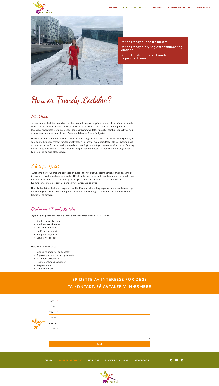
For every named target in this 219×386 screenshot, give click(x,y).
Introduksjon (203, 7)
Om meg (113, 7)
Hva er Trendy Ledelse (134, 7)
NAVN (52, 301)
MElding (54, 323)
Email (53, 312)
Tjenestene (157, 7)
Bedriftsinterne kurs (179, 7)
